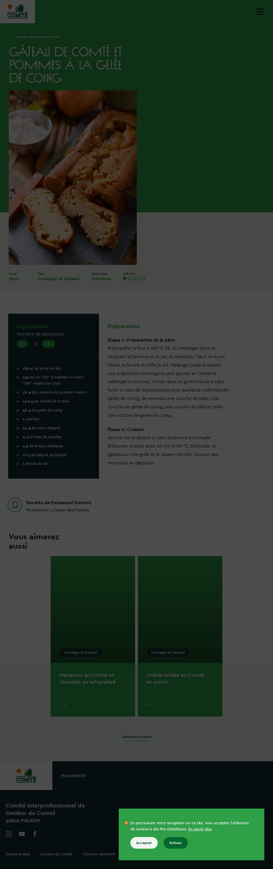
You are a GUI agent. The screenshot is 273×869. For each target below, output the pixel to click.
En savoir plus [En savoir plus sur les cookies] (200, 829)
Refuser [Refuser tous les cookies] (175, 843)
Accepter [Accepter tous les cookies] (144, 843)
